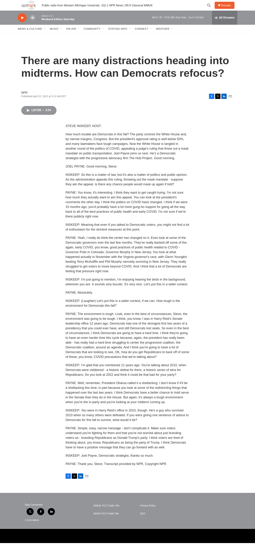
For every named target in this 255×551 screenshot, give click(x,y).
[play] (22, 26)
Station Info (117, 36)
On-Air (71, 36)
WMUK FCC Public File (106, 513)
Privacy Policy (147, 513)
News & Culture (30, 36)
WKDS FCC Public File (106, 521)
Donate (228, 9)
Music (54, 36)
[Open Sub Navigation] (44, 36)
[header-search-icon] (210, 9)
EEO (142, 521)
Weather (162, 36)
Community (92, 36)
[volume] (33, 26)
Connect (141, 36)
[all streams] (224, 26)
